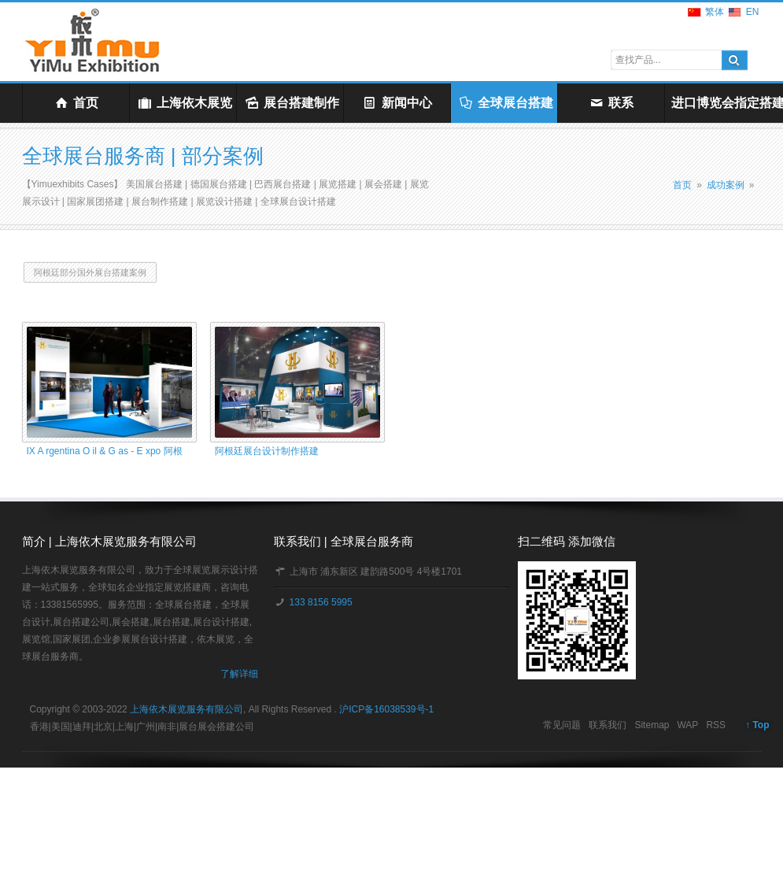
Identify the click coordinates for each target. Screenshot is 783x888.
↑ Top (757, 725)
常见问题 (562, 725)
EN (752, 11)
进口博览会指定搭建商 (721, 102)
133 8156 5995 (319, 602)
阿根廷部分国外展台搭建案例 (90, 272)
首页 (76, 102)
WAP (687, 725)
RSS (716, 725)
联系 (611, 102)
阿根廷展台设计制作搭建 (267, 451)
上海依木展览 (184, 102)
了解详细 (239, 673)
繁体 (714, 11)
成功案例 (725, 185)
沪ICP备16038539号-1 (386, 709)
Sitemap (651, 725)
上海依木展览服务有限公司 (186, 709)
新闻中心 (397, 102)
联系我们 (607, 725)
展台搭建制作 (291, 102)
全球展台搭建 (505, 102)
